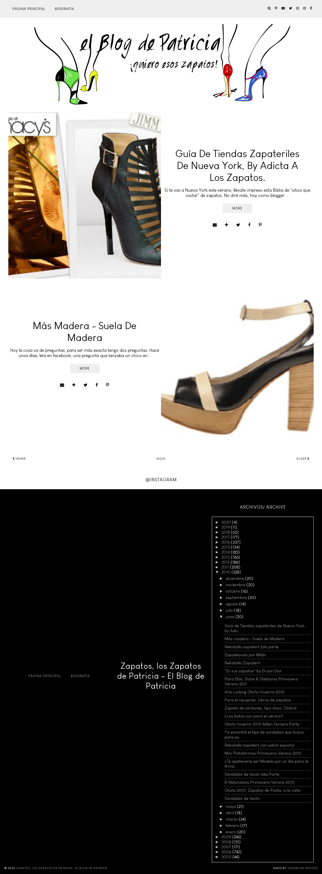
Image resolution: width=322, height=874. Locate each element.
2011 (226, 567)
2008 (227, 841)
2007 (227, 846)
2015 (226, 547)
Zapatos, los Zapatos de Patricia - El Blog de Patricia (161, 676)
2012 (226, 562)
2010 (227, 572)
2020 (227, 522)
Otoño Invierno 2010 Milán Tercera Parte (262, 724)
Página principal (29, 9)
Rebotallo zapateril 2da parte (252, 646)
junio (230, 616)
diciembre (235, 578)
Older (303, 458)
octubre (233, 591)
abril (230, 812)
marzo (232, 819)
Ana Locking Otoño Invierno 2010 (255, 692)
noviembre (236, 584)
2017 (226, 537)
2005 (227, 856)
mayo (231, 806)
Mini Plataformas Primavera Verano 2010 (263, 753)
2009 (227, 836)
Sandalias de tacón (242, 798)
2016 (226, 542)
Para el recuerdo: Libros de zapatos (258, 700)
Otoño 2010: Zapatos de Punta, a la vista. (263, 790)
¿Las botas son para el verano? (254, 716)
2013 (226, 557)
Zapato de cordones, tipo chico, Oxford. (261, 708)
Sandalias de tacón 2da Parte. (252, 774)
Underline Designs (303, 868)
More (237, 208)
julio (230, 610)
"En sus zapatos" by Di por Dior (253, 670)
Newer (19, 458)
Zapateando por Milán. (246, 654)
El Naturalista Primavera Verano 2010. (260, 782)
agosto (232, 603)
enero (231, 831)
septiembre (237, 597)
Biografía (64, 9)
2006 (227, 851)
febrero (233, 825)
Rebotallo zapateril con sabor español (259, 745)
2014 (226, 552)
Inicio (161, 458)
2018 (226, 532)
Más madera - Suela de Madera (255, 638)
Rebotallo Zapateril (242, 662)
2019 (226, 527)
